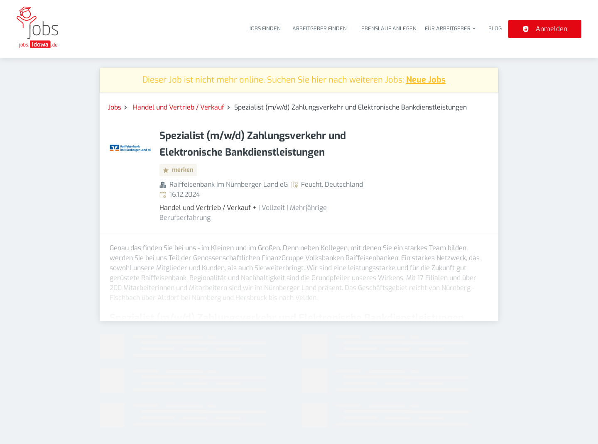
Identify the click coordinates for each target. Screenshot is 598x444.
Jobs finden (265, 28)
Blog (495, 28)
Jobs (114, 107)
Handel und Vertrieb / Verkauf (178, 107)
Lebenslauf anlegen (387, 28)
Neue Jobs (426, 79)
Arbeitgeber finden (319, 28)
